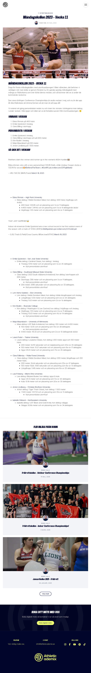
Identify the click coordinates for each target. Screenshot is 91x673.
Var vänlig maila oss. (16, 644)
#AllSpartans (48, 229)
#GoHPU (45, 167)
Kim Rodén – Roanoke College (25, 306)
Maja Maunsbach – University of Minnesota (30, 321)
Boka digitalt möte (45, 623)
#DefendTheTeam (32, 167)
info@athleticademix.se (45, 644)
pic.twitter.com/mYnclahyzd (65, 229)
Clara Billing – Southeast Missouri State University (32, 272)
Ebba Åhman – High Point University (27, 197)
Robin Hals (42, 23)
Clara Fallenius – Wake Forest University (29, 355)
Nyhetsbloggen (45, 13)
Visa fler (45, 594)
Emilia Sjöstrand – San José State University (30, 259)
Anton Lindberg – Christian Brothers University (31, 387)
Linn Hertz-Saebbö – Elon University (27, 293)
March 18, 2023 (38, 173)
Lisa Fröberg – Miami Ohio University (27, 374)
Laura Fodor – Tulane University (25, 337)
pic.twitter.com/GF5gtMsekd (60, 167)
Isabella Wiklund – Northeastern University (30, 400)
